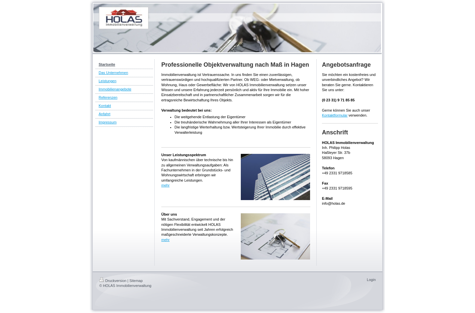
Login (371, 280)
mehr (165, 185)
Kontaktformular (335, 115)
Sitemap (135, 281)
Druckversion (112, 281)
